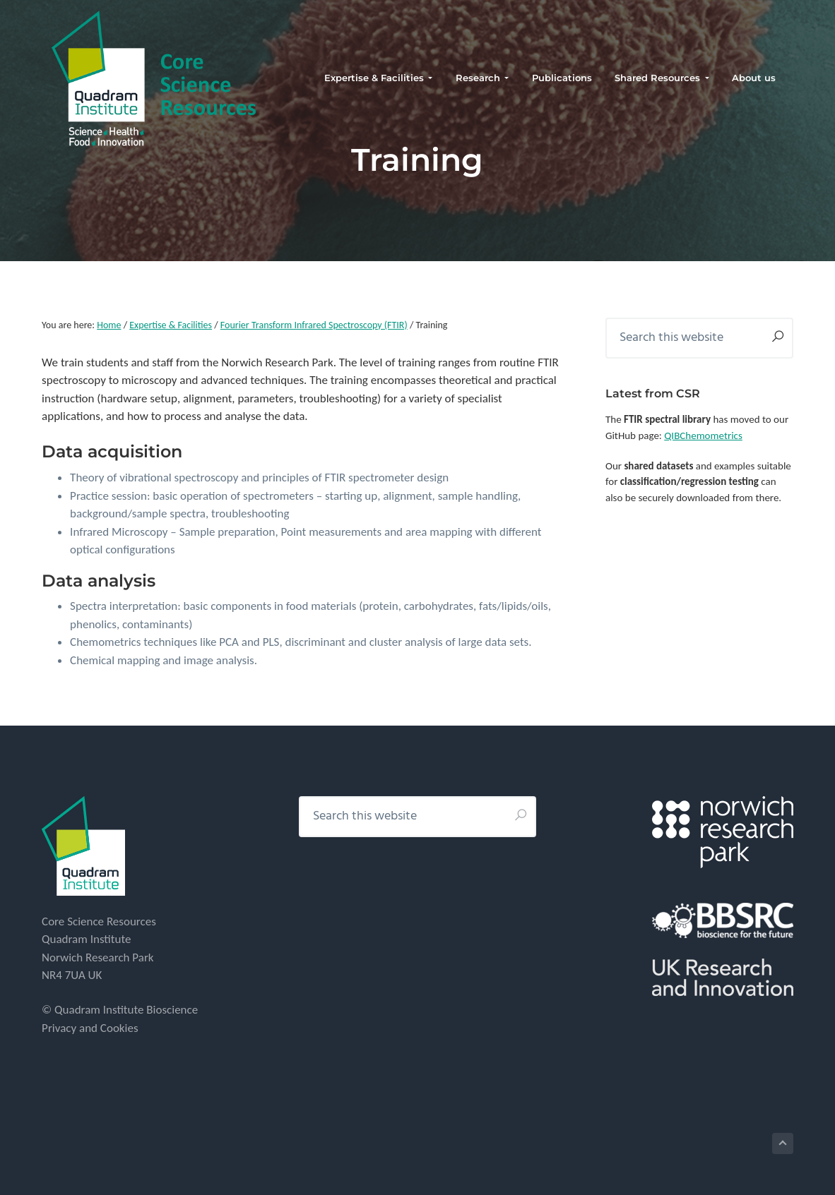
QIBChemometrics (703, 435)
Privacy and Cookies (90, 1028)
